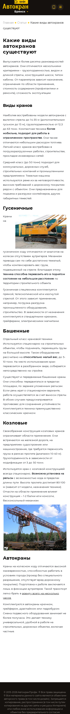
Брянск (19, 11)
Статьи (22, 22)
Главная (8, 22)
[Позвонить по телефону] (54, 7)
